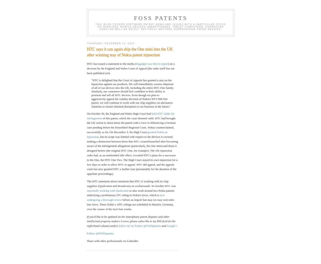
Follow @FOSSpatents (100, 233)
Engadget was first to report (152, 63)
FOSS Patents (160, 18)
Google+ (172, 225)
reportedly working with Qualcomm (108, 190)
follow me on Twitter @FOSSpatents (140, 225)
